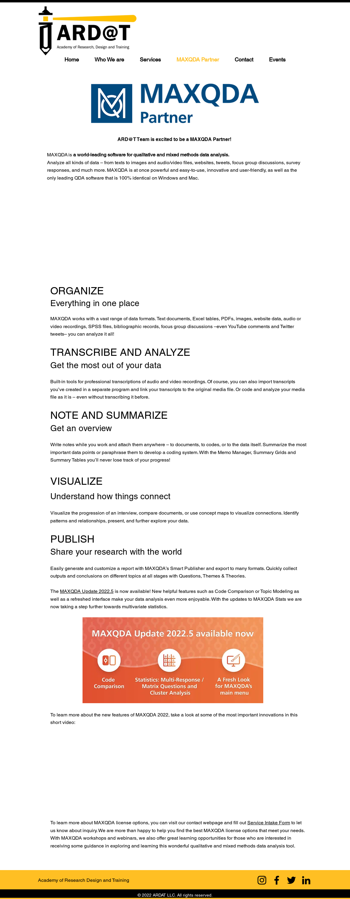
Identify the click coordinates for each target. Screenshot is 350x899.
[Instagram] (262, 880)
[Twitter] (291, 880)
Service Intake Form (268, 822)
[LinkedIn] (306, 880)
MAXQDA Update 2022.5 (87, 591)
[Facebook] (277, 880)
